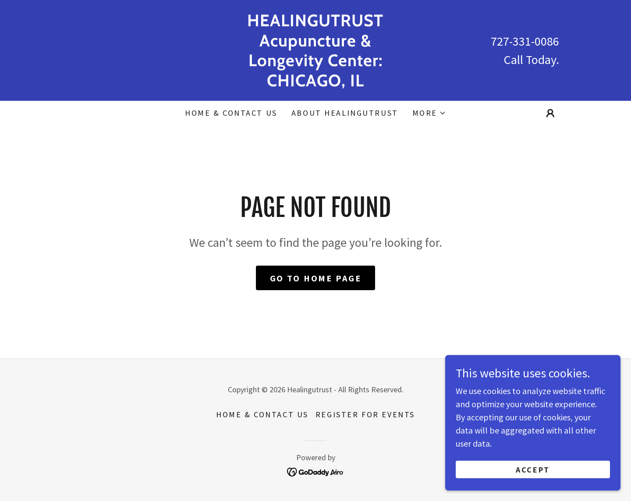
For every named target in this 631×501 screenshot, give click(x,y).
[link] (315, 83)
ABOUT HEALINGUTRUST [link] (344, 113)
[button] (429, 113)
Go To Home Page (316, 278)
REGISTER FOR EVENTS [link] (365, 414)
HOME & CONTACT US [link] (231, 113)
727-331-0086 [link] (525, 41)
